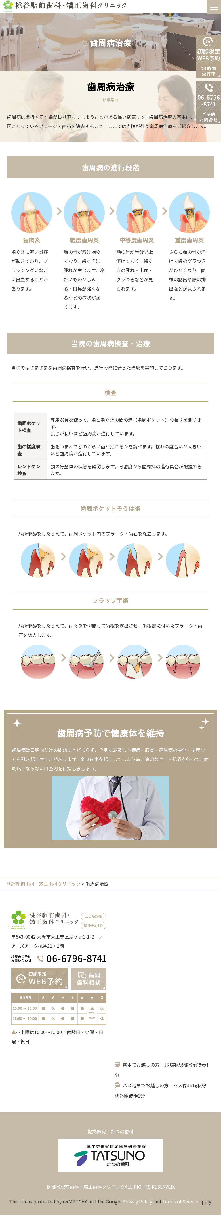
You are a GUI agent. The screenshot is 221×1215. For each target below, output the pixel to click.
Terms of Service (180, 1201)
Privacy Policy (137, 1201)
